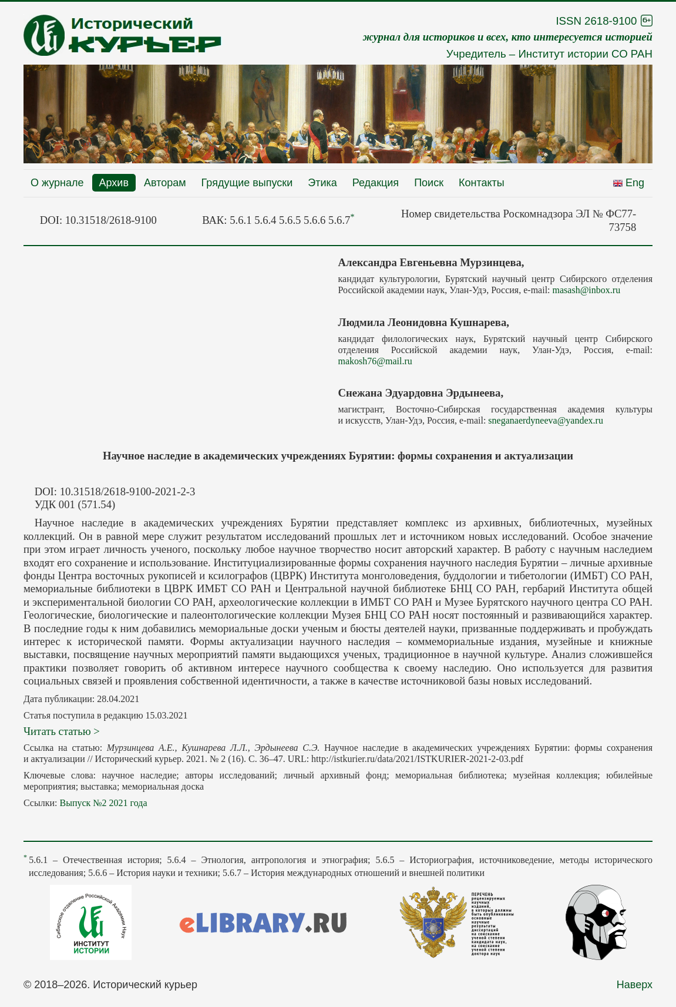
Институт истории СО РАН (585, 54)
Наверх (635, 985)
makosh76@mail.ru (375, 361)
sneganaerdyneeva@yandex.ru (545, 420)
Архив (114, 183)
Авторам (165, 183)
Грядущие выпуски (247, 183)
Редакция (375, 183)
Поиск (428, 183)
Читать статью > (61, 731)
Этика (322, 183)
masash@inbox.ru (587, 290)
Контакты (482, 183)
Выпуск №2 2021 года (103, 803)
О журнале (57, 183)
